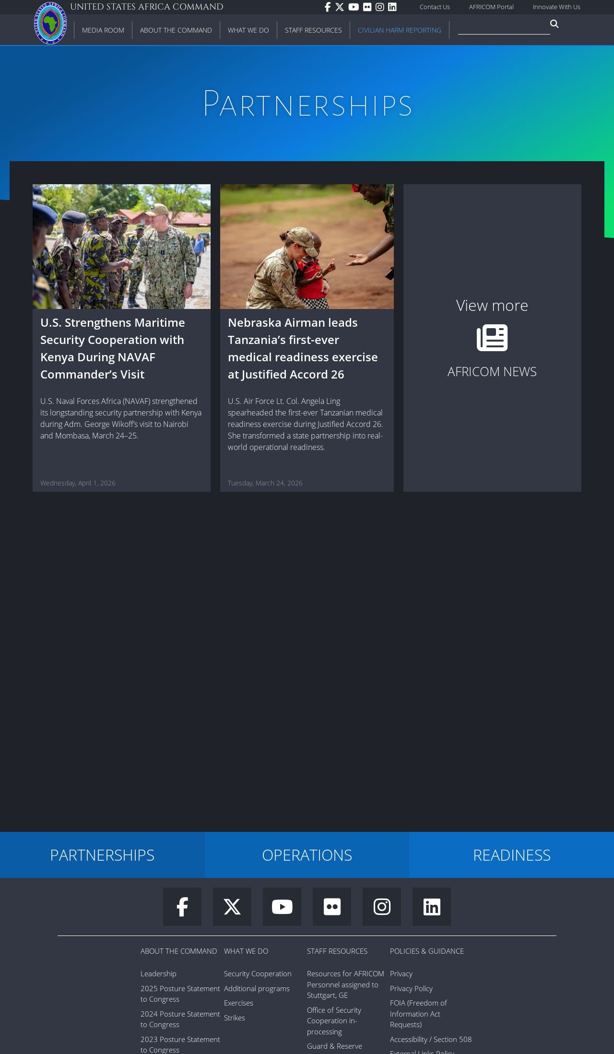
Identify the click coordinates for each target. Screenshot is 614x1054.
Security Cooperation (258, 973)
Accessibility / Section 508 (431, 1039)
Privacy (401, 973)
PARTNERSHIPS (102, 854)
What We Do (246, 951)
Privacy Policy (411, 988)
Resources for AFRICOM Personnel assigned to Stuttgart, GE (345, 984)
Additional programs (257, 988)
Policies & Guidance (427, 951)
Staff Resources (337, 951)
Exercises (238, 1002)
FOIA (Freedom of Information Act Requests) (418, 1013)
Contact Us (435, 6)
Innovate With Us (556, 6)
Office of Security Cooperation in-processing (334, 1020)
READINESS (512, 854)
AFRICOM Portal (491, 6)
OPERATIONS (307, 854)
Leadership (159, 973)
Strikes (234, 1017)
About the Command (179, 951)
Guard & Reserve (334, 1046)
